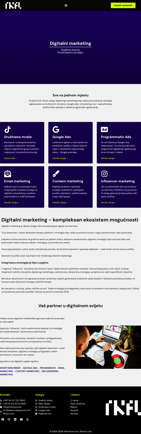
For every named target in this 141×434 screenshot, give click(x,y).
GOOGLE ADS (30, 368)
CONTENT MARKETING (27, 371)
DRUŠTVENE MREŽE (10, 368)
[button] (66, 5)
